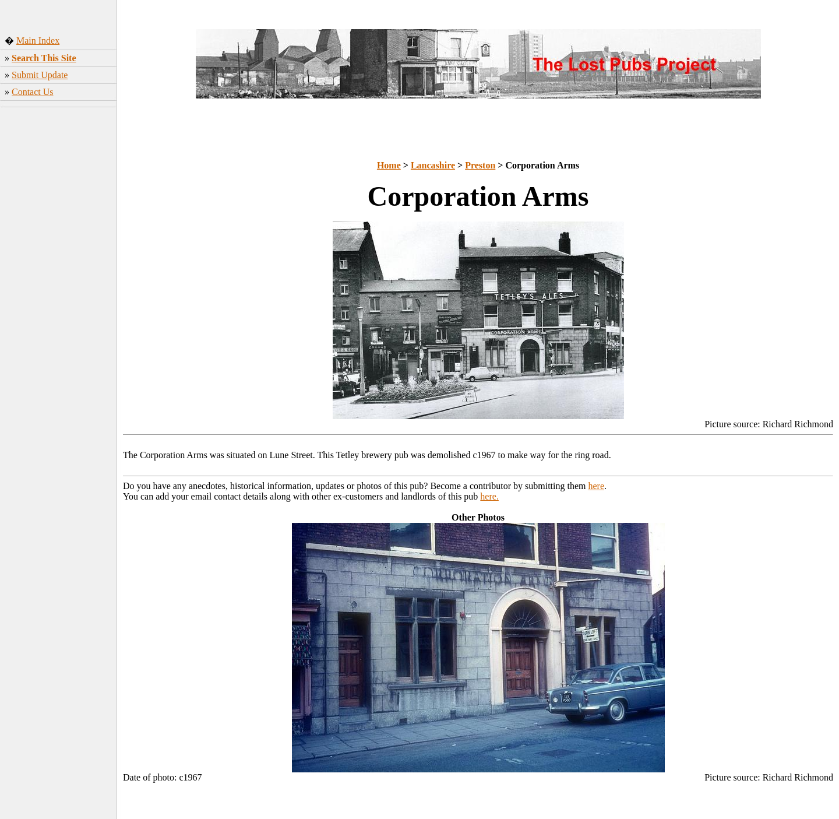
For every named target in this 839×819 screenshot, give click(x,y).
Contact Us (33, 92)
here (596, 486)
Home (389, 165)
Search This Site (44, 58)
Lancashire (433, 165)
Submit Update (40, 75)
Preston (480, 165)
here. (489, 496)
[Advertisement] (58, 285)
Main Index (37, 40)
